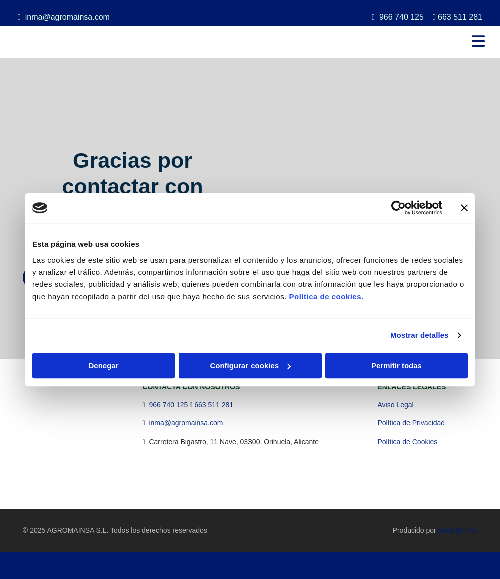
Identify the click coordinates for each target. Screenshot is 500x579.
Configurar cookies (250, 365)
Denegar (103, 365)
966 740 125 (401, 17)
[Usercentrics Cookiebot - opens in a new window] (398, 207)
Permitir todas (396, 365)
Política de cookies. (326, 296)
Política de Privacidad (411, 423)
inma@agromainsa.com (67, 17)
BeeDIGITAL (457, 530)
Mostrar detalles (419, 335)
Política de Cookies (408, 442)
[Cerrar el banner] (464, 207)
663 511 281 (460, 17)
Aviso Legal (396, 405)
